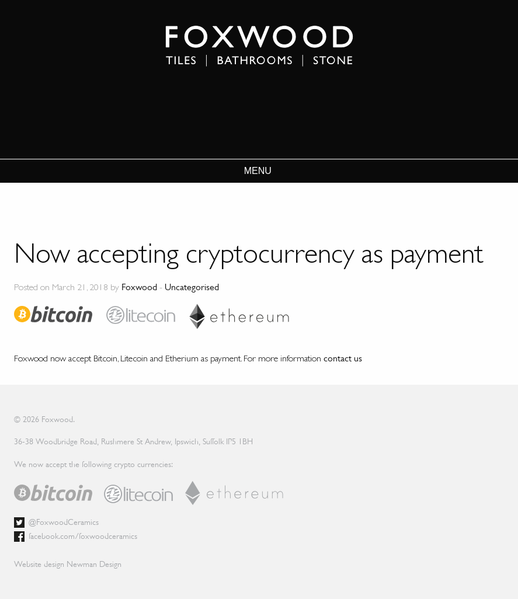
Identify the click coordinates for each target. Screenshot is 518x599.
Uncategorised (192, 286)
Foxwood (139, 286)
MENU (258, 171)
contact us (343, 358)
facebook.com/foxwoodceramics (83, 536)
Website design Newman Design (67, 564)
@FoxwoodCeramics (64, 522)
